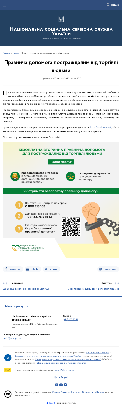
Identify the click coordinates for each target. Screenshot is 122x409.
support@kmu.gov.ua (64, 370)
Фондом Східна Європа (97, 353)
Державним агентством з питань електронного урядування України (48, 356)
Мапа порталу (14, 306)
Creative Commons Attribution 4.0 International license (78, 392)
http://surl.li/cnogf (100, 127)
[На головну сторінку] (61, 27)
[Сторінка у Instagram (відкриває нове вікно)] (65, 384)
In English (63, 377)
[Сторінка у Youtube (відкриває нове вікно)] (61, 384)
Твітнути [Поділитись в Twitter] (53, 269)
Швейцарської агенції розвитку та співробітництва (61, 363)
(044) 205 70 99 (70, 319)
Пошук (115, 5)
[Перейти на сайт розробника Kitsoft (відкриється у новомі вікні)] (50, 403)
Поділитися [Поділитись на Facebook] (14, 269)
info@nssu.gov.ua (12, 338)
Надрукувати (109, 269)
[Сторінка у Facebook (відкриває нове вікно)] (56, 384)
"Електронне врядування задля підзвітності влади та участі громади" (68, 359)
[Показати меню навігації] (4, 5)
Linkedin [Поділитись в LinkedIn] (34, 269)
